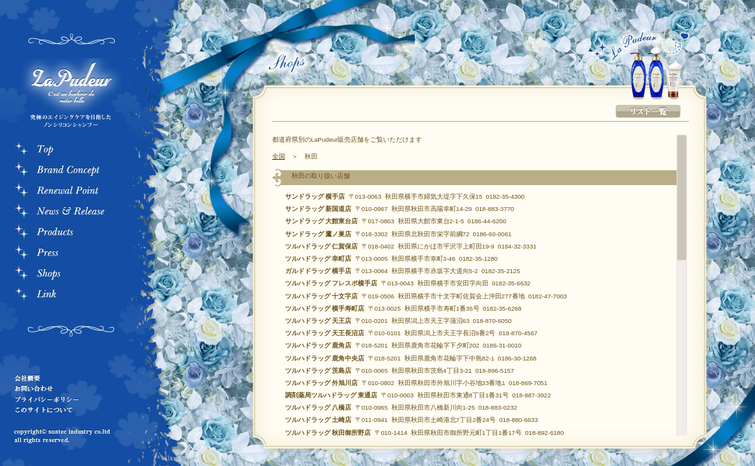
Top (71, 150)
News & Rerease (71, 212)
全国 (278, 156)
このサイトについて (61, 409)
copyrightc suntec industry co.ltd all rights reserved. (65, 437)
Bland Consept (71, 171)
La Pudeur (68, 95)
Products (71, 233)
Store (71, 274)
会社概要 (61, 378)
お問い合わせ (61, 388)
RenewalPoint (71, 191)
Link (71, 295)
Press (71, 253)
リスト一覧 (648, 111)
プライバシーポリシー (61, 399)
